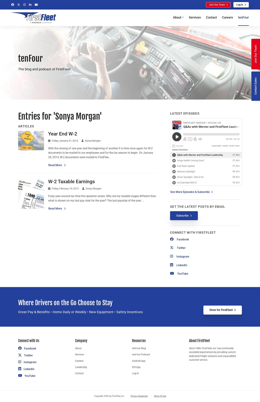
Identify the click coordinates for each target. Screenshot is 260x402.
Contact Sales (255, 86)
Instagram (179, 256)
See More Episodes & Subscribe (190, 192)
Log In (239, 4)
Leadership (81, 367)
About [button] (177, 17)
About (78, 348)
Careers (227, 17)
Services (195, 17)
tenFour (243, 17)
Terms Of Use (160, 396)
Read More (57, 165)
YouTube (179, 273)
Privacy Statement (139, 396)
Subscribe (182, 215)
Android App (138, 360)
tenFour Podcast (141, 354)
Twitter (178, 248)
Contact (211, 17)
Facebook (179, 239)
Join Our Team (217, 4)
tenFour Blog (139, 348)
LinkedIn (178, 265)
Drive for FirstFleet (221, 310)
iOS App (136, 367)
